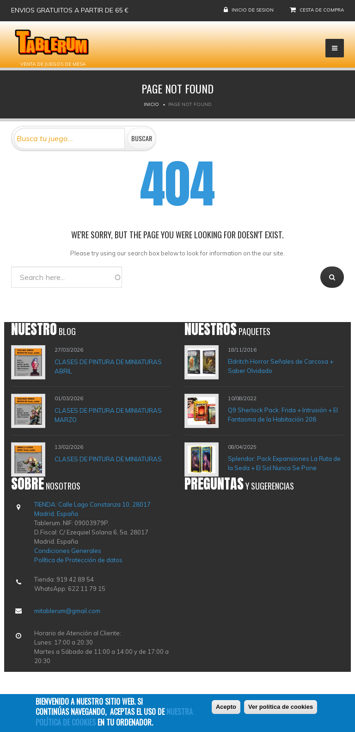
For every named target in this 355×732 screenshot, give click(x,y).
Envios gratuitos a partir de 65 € (70, 10)
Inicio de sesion (253, 10)
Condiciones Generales (67, 550)
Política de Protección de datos (78, 560)
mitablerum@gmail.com (67, 610)
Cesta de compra (322, 10)
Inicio (151, 104)
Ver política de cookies (280, 706)
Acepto (226, 706)
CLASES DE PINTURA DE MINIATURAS (108, 458)
